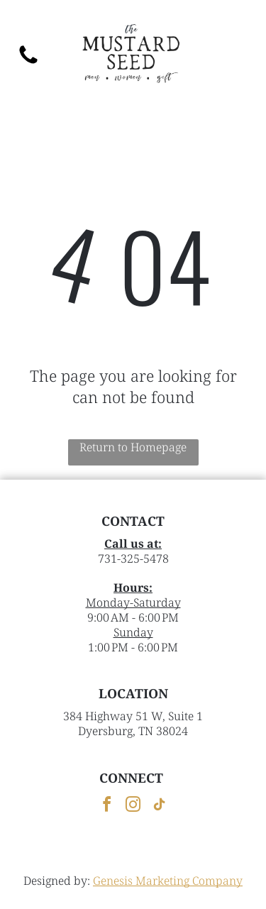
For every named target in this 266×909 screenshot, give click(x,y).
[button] (238, 55)
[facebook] (107, 806)
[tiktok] (159, 806)
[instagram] (133, 806)
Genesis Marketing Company (168, 880)
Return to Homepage (133, 447)
